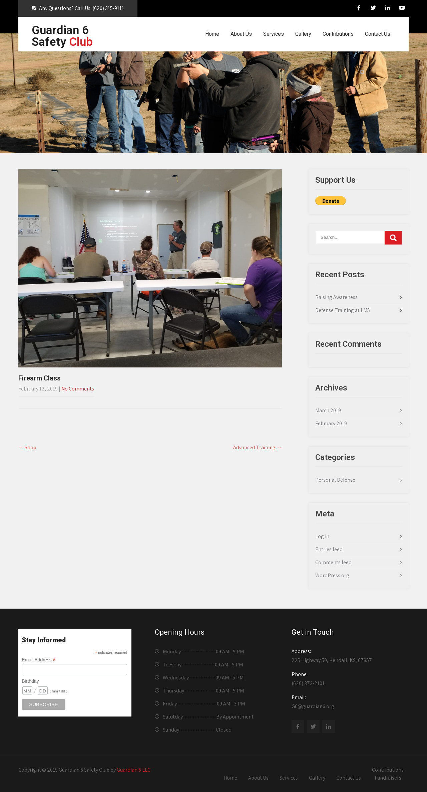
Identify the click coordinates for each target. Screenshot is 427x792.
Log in (322, 536)
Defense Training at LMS (342, 310)
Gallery (303, 34)
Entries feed (329, 549)
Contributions (338, 34)
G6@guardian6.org (348, 702)
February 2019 (331, 423)
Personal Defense (335, 479)
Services (273, 34)
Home (212, 34)
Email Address (39, 660)
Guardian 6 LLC (133, 769)
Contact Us (377, 34)
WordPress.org (332, 575)
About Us (241, 34)
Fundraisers (388, 777)
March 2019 (328, 410)
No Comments (77, 388)
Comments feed (333, 562)
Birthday (30, 681)
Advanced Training (257, 447)
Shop (27, 447)
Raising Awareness (336, 297)
